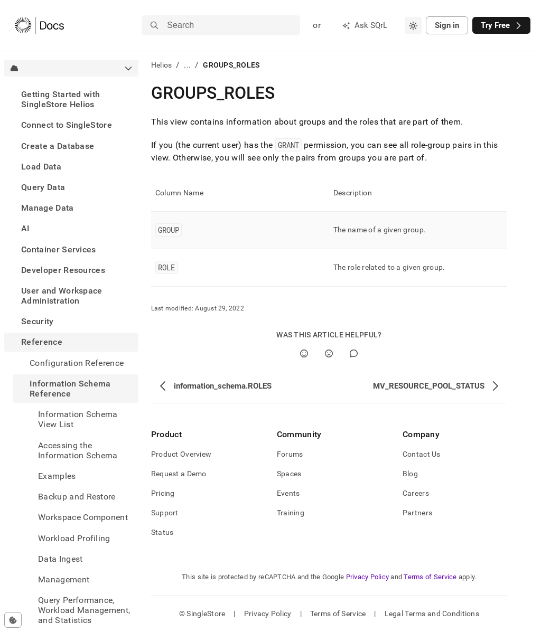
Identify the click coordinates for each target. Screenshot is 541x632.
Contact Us (422, 454)
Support (165, 512)
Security (37, 321)
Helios (161, 65)
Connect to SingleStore (66, 125)
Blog (410, 473)
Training (290, 512)
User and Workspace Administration (61, 296)
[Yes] (304, 353)
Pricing (163, 493)
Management (63, 579)
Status (162, 532)
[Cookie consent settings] (13, 620)
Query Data (43, 187)
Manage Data (47, 208)
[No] (328, 353)
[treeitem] (71, 99)
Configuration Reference (77, 363)
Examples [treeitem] (57, 476)
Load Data (41, 167)
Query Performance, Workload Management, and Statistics (84, 610)
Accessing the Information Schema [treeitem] (78, 450)
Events (288, 493)
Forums (290, 454)
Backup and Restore (77, 497)
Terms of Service (430, 577)
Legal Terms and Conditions (432, 613)
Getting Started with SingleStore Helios (60, 99)
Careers (416, 493)
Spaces (289, 473)
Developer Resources (63, 270)
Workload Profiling (74, 538)
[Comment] (353, 353)
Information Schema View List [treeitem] (78, 419)
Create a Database (57, 146)
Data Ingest (60, 559)
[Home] (39, 25)
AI (25, 228)
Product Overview (181, 454)
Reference (41, 342)
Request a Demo (179, 473)
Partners (417, 512)
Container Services (58, 249)
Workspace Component (83, 517)
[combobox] (413, 25)
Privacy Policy (367, 577)
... (187, 65)
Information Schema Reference (70, 389)
